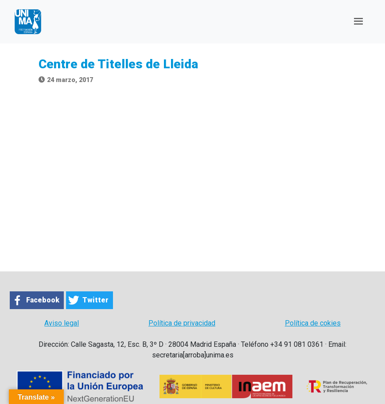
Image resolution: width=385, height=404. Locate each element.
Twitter (95, 300)
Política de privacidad (181, 323)
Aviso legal (61, 323)
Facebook (42, 300)
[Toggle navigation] (358, 21)
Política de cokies (313, 323)
